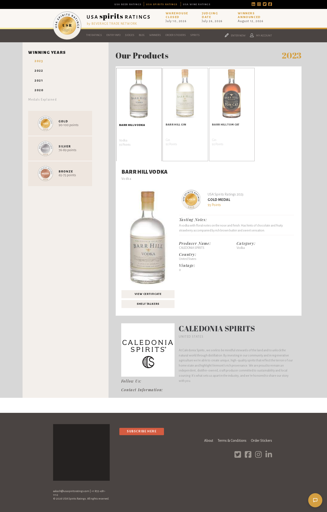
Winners (155, 35)
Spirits (195, 35)
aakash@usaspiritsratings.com (71, 491)
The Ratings (94, 35)
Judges (129, 35)
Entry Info (113, 35)
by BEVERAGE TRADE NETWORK (112, 23)
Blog (142, 35)
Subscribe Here (141, 431)
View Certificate (148, 294)
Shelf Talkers (148, 303)
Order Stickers (175, 35)
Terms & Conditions (232, 440)
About (208, 440)
